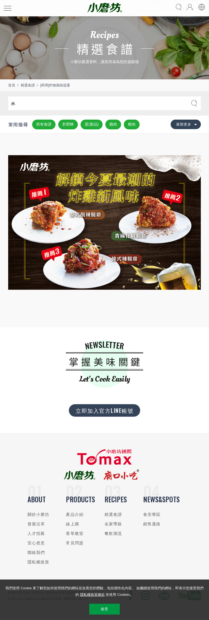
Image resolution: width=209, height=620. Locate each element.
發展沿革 (36, 524)
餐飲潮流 (113, 533)
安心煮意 (36, 543)
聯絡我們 (36, 552)
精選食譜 (28, 85)
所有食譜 (43, 124)
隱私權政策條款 (92, 595)
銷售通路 (152, 524)
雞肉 (113, 124)
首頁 (11, 85)
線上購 (72, 524)
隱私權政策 (38, 562)
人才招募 (36, 533)
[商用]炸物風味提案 (55, 85)
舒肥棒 (68, 124)
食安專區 (152, 514)
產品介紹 (75, 514)
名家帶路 (113, 524)
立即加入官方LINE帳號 (104, 410)
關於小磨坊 (38, 514)
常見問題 (75, 543)
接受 (104, 609)
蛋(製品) (92, 124)
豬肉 (132, 124)
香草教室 (75, 533)
